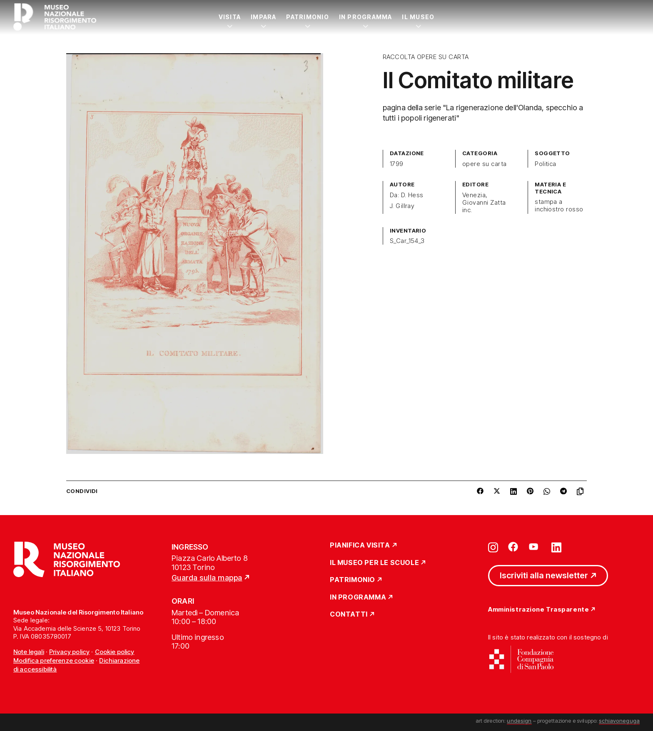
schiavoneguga (619, 720)
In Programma (365, 16)
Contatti (349, 614)
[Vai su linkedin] (556, 547)
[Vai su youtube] (534, 547)
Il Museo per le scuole (374, 563)
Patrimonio (307, 16)
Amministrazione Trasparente (538, 609)
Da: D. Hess (407, 195)
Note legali (28, 652)
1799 (397, 164)
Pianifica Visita (360, 545)
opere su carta (484, 164)
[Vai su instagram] (493, 547)
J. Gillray (402, 206)
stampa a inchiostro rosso (559, 205)
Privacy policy (69, 652)
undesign (519, 720)
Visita (230, 16)
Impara (263, 16)
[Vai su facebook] (513, 547)
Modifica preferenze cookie (53, 660)
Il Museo (418, 16)
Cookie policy (115, 652)
